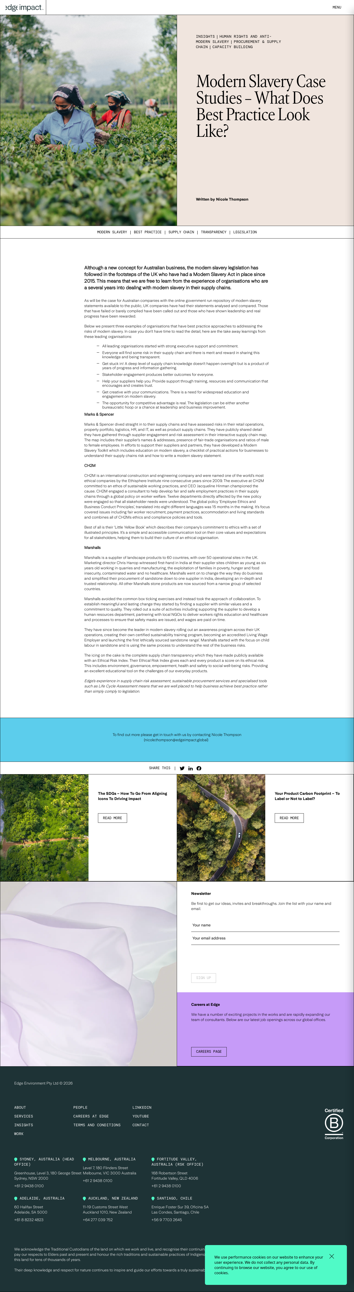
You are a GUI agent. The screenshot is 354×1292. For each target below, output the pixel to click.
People (80, 1107)
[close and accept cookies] (332, 1256)
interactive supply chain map (241, 434)
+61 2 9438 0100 (29, 1186)
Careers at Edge (91, 1116)
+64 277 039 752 (98, 1220)
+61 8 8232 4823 (29, 1220)
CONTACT (141, 1124)
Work (19, 1133)
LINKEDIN (142, 1107)
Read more (112, 818)
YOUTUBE (141, 1116)
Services (23, 1116)
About (20, 1107)
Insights (23, 1124)
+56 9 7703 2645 (166, 1220)
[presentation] (227, 959)
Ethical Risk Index (112, 660)
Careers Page (209, 1051)
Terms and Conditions (97, 1124)
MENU (337, 7)
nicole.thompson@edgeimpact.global (176, 740)
